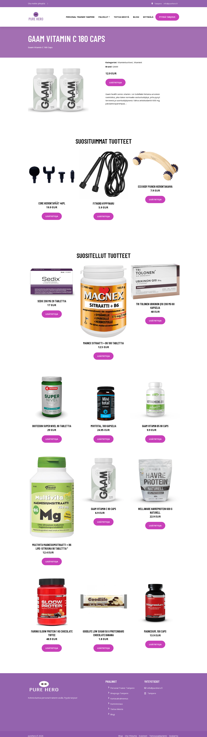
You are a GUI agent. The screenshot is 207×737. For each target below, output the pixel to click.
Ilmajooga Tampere (119, 689)
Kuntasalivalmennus (119, 695)
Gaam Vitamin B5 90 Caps (155, 422)
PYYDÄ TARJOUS (167, 15)
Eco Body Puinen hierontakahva (155, 182)
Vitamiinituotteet (125, 58)
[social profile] (47, 3)
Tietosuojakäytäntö (158, 732)
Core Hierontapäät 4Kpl (51, 199)
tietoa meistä (121, 15)
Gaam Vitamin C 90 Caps (103, 505)
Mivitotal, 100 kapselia (103, 422)
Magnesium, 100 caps (155, 627)
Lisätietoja (115, 78)
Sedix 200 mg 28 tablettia (51, 297)
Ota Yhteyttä (131, 732)
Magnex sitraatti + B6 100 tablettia (103, 339)
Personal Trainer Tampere (122, 684)
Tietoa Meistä (116, 705)
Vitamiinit (138, 58)
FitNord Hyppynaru (103, 199)
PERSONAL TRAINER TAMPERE (80, 15)
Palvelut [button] (103, 15)
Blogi (136, 15)
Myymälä (148, 15)
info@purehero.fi (170, 3)
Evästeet (143, 732)
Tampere (156, 3)
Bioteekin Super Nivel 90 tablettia (51, 422)
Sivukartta (173, 732)
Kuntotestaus (116, 700)
